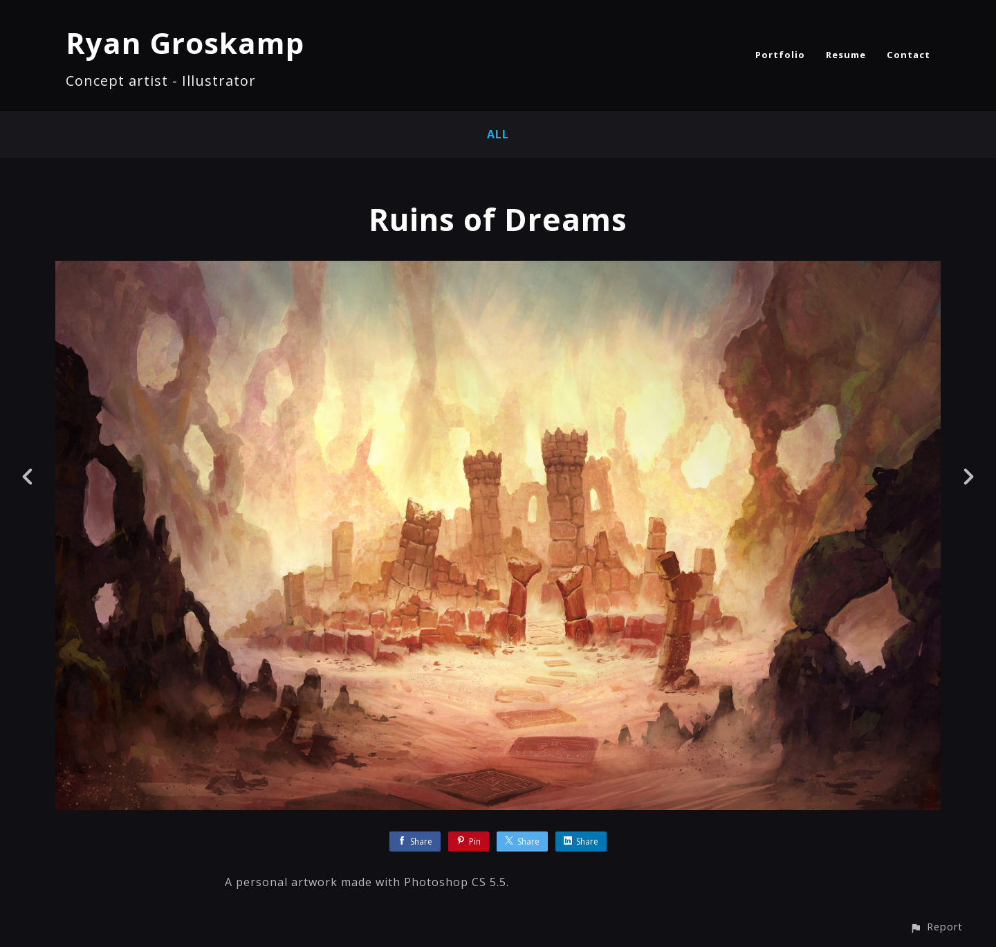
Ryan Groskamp (185, 42)
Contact (908, 54)
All (498, 134)
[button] (936, 926)
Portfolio (780, 54)
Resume (846, 54)
